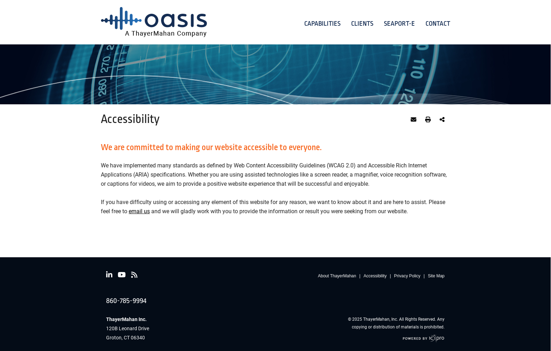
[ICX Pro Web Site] (424, 338)
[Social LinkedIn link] (109, 274)
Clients (362, 23)
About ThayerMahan (337, 275)
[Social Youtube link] (122, 274)
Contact (438, 23)
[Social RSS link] (134, 274)
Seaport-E (399, 23)
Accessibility (374, 275)
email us (139, 211)
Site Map (436, 275)
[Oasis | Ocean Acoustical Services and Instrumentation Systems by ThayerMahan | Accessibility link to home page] (154, 22)
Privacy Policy (407, 275)
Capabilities (322, 23)
